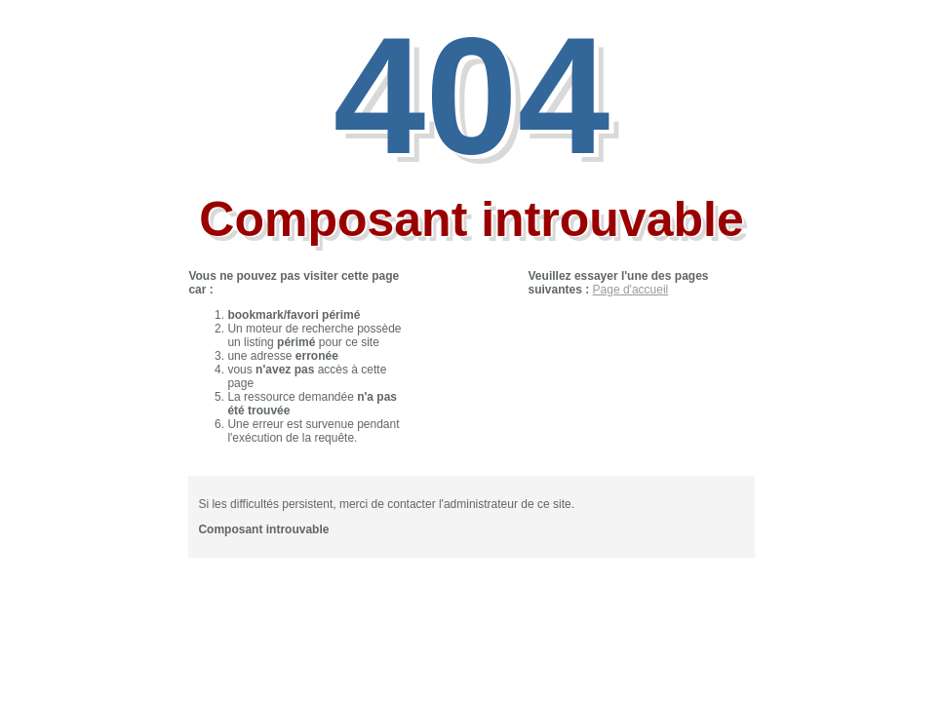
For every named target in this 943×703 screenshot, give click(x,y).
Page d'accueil (631, 289)
